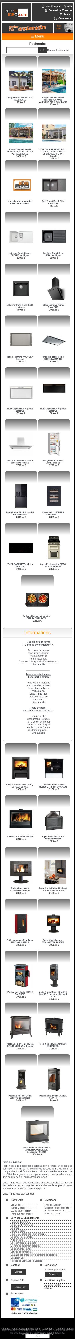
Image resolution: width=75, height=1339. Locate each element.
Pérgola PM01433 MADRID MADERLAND (19, 99)
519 (21, 257)
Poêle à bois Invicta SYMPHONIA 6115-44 (20, 889)
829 (54, 361)
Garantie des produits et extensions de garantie (34, 1255)
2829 (54, 517)
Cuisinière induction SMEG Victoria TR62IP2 (53, 565)
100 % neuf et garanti (21, 1211)
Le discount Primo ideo (22, 1225)
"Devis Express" (18, 1208)
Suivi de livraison (53, 1213)
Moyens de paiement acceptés (25, 1246)
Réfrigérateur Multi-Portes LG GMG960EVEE (20, 513)
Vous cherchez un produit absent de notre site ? (20, 202)
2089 (37, 1154)
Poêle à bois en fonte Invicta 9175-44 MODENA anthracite (20, 1045)
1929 (54, 945)
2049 (21, 517)
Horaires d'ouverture (20, 1222)
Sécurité (49, 1288)
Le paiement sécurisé (21, 1249)
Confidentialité (18, 1258)
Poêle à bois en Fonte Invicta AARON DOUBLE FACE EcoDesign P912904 (36, 1150)
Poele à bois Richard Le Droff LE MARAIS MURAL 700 (53, 889)
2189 (54, 893)
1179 (21, 361)
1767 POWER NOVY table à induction (20, 565)
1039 (54, 309)
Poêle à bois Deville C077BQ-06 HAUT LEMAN (20, 786)
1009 (21, 156)
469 (21, 309)
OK (37, 1336)
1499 (54, 999)
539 (21, 413)
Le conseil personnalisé (22, 1237)
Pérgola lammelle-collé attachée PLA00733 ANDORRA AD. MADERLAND (53, 100)
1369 (21, 789)
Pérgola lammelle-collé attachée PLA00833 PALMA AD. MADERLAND (20, 151)
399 (54, 257)
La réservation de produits (23, 1243)
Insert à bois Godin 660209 (20, 836)
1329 (54, 1048)
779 (21, 102)
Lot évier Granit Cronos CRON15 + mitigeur (20, 254)
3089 (21, 996)
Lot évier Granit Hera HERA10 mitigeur (53, 254)
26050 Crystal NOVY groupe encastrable (20, 410)
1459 (21, 1048)
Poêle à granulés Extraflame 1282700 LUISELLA (20, 941)
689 (54, 413)
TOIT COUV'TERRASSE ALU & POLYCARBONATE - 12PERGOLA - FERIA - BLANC (53, 152)
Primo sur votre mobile (22, 1214)
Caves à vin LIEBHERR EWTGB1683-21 (53, 513)
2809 (21, 893)
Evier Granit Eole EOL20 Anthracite (52, 202)
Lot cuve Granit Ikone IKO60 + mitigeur (20, 306)
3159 (54, 789)
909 (54, 841)
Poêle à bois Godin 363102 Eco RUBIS (20, 993)
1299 (54, 465)
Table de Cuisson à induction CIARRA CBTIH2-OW (36, 617)
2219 (21, 839)
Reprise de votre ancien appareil (26, 1261)
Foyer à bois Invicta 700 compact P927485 (53, 837)
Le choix (15, 1228)
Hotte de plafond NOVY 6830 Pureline (20, 358)
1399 (54, 158)
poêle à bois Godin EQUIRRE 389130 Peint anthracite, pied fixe (53, 994)
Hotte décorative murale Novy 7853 (53, 306)
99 (54, 206)
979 (54, 104)
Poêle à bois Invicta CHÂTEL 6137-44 (53, 1097)
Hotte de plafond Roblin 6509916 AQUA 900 (53, 358)
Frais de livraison (53, 1205)
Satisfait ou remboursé (22, 1252)
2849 (21, 1100)
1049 (21, 569)
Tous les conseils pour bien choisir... (28, 1234)
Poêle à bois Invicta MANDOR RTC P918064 (53, 1045)
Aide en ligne (17, 1240)
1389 (21, 945)
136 (37, 620)
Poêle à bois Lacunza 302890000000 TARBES (53, 941)
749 (54, 1100)
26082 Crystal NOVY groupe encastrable (53, 410)
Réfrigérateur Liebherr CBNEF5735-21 (53, 461)
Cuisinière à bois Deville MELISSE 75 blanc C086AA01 (53, 786)
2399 (54, 569)
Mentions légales (53, 1285)
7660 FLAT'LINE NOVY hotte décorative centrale (20, 461)
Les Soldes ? (17, 1205)
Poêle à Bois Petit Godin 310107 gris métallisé (20, 1097)
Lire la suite (38, 733)
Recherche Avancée (58, 50)
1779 (21, 465)
